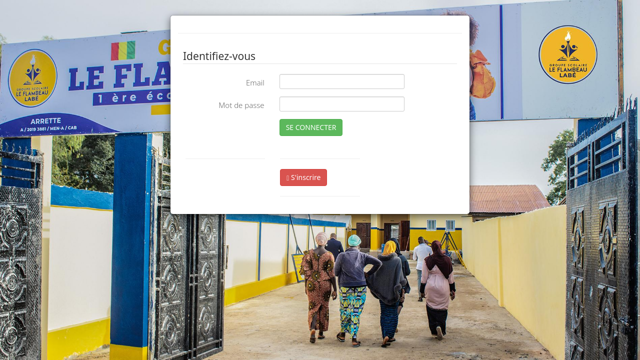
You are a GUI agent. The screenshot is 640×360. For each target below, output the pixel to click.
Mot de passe (241, 105)
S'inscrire (303, 177)
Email (255, 83)
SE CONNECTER (311, 127)
